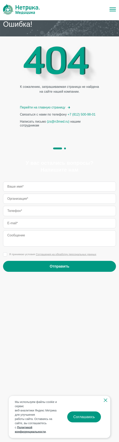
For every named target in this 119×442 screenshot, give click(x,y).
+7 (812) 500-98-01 (81, 114)
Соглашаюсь (84, 417)
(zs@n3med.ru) (58, 121)
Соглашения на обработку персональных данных (66, 254)
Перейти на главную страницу (45, 107)
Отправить (59, 266)
